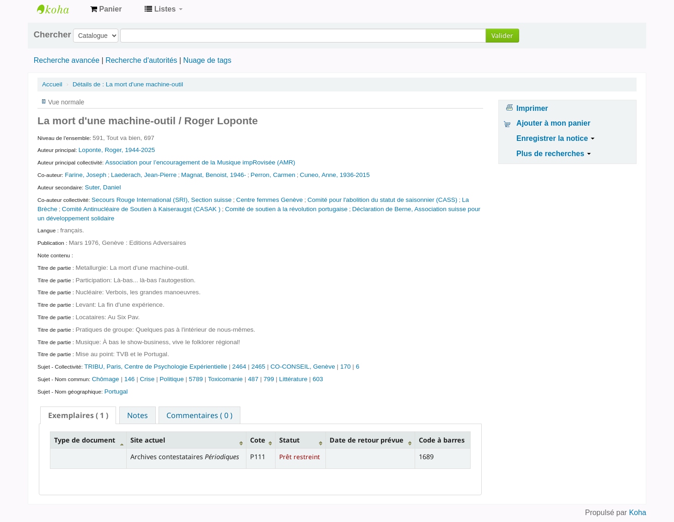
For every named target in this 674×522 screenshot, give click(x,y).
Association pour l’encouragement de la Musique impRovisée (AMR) (200, 162)
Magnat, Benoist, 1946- (213, 174)
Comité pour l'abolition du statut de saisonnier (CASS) (382, 199)
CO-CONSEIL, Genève (303, 366)
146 (129, 379)
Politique (172, 379)
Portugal (116, 391)
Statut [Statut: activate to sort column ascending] (289, 440)
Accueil (52, 84)
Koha (637, 512)
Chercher (52, 34)
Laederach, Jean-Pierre (144, 174)
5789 (196, 379)
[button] (106, 9)
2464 (239, 366)
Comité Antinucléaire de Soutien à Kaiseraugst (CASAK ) (141, 209)
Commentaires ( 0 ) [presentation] (199, 415)
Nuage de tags (207, 60)
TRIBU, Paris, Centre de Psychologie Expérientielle (156, 366)
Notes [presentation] (137, 415)
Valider (502, 35)
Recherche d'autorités (141, 60)
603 (317, 379)
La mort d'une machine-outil (128, 84)
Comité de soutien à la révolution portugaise (286, 209)
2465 (258, 366)
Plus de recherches (553, 154)
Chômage (106, 379)
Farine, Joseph (85, 174)
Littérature (294, 379)
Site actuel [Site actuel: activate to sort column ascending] (147, 440)
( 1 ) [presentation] (78, 415)
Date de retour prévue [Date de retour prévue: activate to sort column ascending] (367, 440)
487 (253, 379)
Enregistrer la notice (555, 138)
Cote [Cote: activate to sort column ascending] (257, 440)
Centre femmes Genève (269, 199)
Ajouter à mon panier (553, 123)
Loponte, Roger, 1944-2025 (117, 149)
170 (345, 366)
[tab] (78, 415)
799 (268, 379)
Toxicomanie (226, 379)
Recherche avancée (66, 60)
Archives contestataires (60, 9)
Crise (148, 379)
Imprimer (532, 108)
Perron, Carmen (273, 174)
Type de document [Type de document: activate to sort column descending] (84, 440)
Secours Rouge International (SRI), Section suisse (162, 199)
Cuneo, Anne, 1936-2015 (335, 174)
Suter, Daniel (103, 187)
